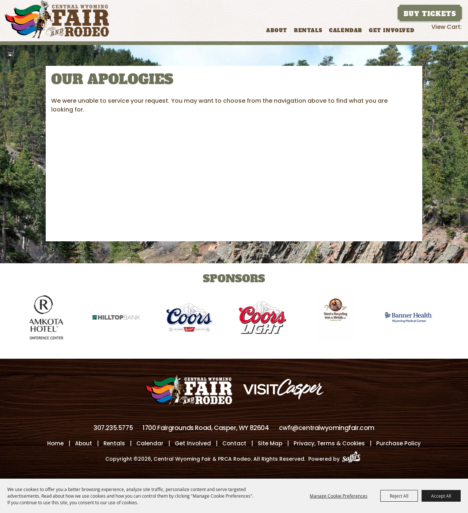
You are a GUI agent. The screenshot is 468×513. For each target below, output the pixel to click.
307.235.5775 (113, 427)
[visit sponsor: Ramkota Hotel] (46, 319)
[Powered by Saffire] (353, 459)
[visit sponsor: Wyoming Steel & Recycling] (339, 319)
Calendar (345, 30)
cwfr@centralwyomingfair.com (326, 427)
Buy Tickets (430, 14)
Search (425, 29)
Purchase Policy (398, 443)
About (276, 30)
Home (55, 443)
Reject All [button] (399, 496)
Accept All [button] (441, 496)
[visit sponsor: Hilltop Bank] (119, 319)
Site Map (270, 443)
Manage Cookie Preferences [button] (338, 496)
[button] (9, 312)
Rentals (308, 30)
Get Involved (391, 30)
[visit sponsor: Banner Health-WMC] (412, 319)
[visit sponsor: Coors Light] (266, 319)
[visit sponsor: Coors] (192, 319)
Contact (234, 443)
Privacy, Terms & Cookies (329, 443)
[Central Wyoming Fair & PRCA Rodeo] (57, 19)
